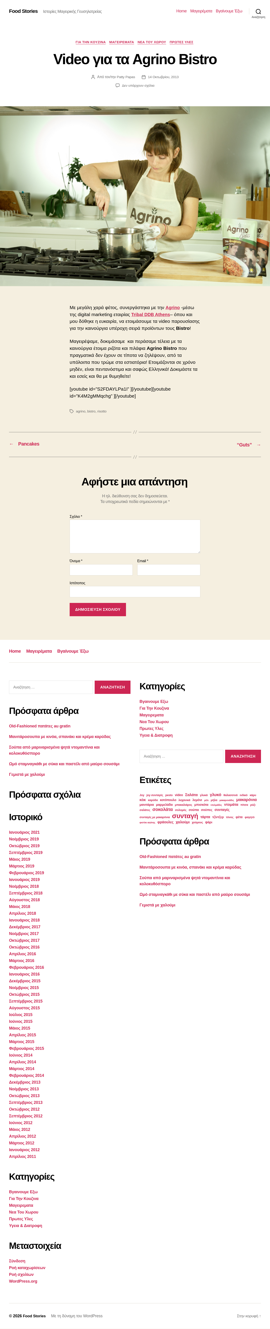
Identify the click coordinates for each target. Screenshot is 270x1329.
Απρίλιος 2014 (22, 1062)
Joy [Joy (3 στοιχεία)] (142, 795)
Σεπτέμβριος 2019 (26, 853)
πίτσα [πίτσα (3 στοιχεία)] (244, 805)
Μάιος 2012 (19, 1129)
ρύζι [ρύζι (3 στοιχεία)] (252, 805)
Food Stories (24, 11)
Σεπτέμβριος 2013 (26, 1102)
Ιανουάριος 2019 (24, 880)
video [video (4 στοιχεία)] (179, 795)
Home (181, 11)
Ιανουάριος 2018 (24, 920)
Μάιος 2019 (19, 859)
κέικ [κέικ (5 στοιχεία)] (143, 800)
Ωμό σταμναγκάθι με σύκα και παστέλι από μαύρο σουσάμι (64, 764)
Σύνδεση (17, 1261)
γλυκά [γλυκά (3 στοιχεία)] (204, 795)
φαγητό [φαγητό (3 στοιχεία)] (249, 817)
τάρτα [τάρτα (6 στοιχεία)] (205, 817)
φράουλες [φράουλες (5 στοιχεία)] (166, 822)
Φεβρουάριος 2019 (26, 873)
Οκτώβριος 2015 (24, 994)
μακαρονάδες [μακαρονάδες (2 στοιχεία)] (227, 800)
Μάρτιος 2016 (21, 961)
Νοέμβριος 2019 (24, 839)
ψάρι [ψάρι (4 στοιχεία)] (208, 822)
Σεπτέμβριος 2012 (26, 1116)
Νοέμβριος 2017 (24, 934)
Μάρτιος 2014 (21, 1069)
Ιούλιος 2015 (20, 1015)
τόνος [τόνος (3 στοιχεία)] (229, 817)
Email (142, 561)
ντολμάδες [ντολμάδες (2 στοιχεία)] (216, 805)
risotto (102, 412)
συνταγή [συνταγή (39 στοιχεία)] (185, 816)
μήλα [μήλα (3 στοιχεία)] (214, 800)
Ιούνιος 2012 (20, 1123)
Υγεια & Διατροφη (25, 1226)
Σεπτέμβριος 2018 (26, 893)
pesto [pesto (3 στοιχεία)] (169, 795)
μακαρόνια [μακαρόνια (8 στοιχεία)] (246, 799)
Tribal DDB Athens (152, 314)
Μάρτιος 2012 (21, 1143)
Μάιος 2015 (19, 1028)
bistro (91, 412)
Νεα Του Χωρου (153, 42)
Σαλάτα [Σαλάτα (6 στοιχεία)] (191, 795)
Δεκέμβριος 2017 (24, 927)
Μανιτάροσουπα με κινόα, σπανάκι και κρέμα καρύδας (60, 737)
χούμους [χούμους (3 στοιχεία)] (197, 822)
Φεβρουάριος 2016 (26, 967)
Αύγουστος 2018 (24, 900)
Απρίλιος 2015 (22, 1035)
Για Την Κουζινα (88, 42)
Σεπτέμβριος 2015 (26, 1001)
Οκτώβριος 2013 (24, 1096)
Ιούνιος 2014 (20, 1055)
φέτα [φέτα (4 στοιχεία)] (239, 817)
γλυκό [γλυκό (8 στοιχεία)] (215, 794)
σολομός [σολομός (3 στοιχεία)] (180, 810)
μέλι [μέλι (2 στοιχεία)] (206, 800)
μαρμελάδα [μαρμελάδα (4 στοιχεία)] (164, 805)
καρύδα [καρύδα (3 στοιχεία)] (153, 800)
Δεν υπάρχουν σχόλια (138, 86)
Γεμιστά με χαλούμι (27, 774)
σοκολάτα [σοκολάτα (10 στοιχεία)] (162, 809)
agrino (81, 412)
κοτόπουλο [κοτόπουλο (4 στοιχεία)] (168, 800)
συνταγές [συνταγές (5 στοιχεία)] (222, 810)
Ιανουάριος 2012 (24, 1150)
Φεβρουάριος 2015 (26, 1048)
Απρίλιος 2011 (22, 1157)
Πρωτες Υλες (185, 42)
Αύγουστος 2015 (24, 1008)
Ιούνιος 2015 (20, 1021)
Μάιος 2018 (19, 907)
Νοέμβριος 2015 (24, 988)
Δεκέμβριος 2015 (24, 981)
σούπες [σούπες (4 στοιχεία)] (207, 810)
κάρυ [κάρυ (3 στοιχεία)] (253, 795)
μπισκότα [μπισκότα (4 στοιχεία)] (201, 805)
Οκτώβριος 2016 (24, 947)
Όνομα (76, 561)
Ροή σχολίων (21, 1274)
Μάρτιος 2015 (21, 1042)
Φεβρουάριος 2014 (26, 1075)
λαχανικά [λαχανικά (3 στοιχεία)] (184, 800)
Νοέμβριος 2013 (24, 1089)
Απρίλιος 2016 (22, 954)
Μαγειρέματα (201, 11)
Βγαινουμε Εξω (23, 1192)
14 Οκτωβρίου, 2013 (163, 77)
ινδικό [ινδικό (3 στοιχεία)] (244, 795)
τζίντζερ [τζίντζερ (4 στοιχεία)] (218, 817)
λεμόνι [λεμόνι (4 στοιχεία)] (197, 800)
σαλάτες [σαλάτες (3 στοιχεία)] (145, 810)
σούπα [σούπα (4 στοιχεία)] (194, 810)
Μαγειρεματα (121, 42)
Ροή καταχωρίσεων (27, 1268)
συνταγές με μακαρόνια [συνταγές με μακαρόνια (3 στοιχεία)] (155, 817)
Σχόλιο (76, 517)
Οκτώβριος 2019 (24, 846)
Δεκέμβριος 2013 (24, 1082)
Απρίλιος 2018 (22, 913)
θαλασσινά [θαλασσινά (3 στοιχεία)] (230, 795)
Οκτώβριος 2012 (24, 1109)
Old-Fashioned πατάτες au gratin (40, 726)
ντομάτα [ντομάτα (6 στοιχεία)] (231, 805)
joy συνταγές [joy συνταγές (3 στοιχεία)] (154, 795)
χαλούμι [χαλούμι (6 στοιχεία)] (183, 822)
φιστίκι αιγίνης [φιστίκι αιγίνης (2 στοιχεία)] (147, 822)
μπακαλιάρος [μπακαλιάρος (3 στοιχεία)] (183, 805)
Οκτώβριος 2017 (24, 940)
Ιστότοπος (77, 583)
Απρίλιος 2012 (22, 1136)
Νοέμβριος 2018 (24, 886)
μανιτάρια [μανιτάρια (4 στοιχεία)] (147, 805)
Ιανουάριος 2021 (24, 832)
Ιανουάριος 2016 (24, 974)
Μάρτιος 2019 (21, 866)
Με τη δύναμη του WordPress (78, 1316)
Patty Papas (125, 77)
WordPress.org (23, 1281)
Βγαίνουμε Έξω (229, 11)
